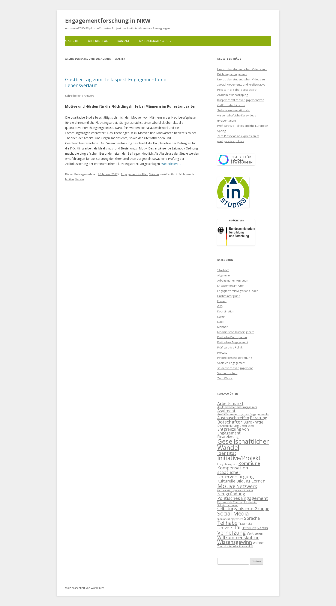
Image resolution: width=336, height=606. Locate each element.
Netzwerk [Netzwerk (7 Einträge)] (246, 486)
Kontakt (123, 41)
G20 (219, 306)
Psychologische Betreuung (234, 358)
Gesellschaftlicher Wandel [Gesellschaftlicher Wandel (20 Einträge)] (243, 444)
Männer (154, 174)
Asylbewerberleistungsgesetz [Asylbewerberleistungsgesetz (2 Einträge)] (237, 407)
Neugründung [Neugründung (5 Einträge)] (231, 494)
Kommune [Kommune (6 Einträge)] (249, 463)
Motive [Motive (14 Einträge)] (226, 486)
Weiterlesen (171, 164)
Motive (69, 179)
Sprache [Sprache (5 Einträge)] (252, 518)
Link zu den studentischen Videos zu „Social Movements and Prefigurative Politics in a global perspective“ (241, 84)
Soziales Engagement (231, 363)
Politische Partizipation (232, 337)
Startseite (72, 41)
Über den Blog (98, 41)
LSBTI (220, 322)
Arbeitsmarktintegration (232, 280)
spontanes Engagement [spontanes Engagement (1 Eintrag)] (230, 518)
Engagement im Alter (134, 174)
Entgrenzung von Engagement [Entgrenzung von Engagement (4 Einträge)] (233, 431)
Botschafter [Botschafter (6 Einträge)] (229, 422)
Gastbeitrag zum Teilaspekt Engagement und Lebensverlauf (115, 82)
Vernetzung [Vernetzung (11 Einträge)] (231, 532)
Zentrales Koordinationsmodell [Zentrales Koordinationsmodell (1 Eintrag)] (235, 546)
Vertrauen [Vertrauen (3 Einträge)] (255, 533)
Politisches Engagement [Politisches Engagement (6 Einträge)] (242, 498)
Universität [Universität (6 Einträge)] (229, 528)
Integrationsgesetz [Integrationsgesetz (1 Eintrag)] (227, 464)
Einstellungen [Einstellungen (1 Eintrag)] (247, 425)
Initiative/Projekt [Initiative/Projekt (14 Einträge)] (239, 458)
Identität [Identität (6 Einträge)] (226, 453)
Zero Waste (224, 378)
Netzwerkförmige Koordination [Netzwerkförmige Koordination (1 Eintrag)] (235, 490)
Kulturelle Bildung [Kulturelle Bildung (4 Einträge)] (233, 481)
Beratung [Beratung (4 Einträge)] (258, 417)
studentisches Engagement (235, 368)
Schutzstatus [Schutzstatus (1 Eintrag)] (250, 502)
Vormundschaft (227, 373)
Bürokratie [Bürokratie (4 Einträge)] (253, 422)
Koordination (225, 311)
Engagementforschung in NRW (107, 20)
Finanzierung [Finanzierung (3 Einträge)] (228, 436)
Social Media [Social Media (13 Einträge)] (233, 513)
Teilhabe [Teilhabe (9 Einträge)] (227, 522)
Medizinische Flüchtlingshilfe (235, 332)
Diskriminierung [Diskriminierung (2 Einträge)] (228, 426)
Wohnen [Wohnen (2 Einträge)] (258, 543)
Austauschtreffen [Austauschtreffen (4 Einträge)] (233, 417)
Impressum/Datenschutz (155, 41)
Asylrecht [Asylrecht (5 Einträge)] (226, 411)
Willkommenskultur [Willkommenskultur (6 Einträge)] (238, 537)
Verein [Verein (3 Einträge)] (262, 528)
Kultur (221, 316)
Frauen (221, 301)
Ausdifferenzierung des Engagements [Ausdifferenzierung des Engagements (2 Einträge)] (243, 414)
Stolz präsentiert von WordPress (84, 588)
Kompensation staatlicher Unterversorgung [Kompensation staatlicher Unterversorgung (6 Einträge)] (235, 472)
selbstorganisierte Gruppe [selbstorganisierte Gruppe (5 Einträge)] (243, 508)
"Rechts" (223, 270)
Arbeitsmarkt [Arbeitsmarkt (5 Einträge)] (230, 403)
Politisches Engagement (232, 342)
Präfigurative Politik (230, 347)
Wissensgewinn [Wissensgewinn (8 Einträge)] (234, 542)
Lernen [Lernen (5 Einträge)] (258, 481)
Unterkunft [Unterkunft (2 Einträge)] (249, 528)
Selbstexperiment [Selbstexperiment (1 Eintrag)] (227, 505)
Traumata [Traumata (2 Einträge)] (245, 524)
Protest (222, 352)
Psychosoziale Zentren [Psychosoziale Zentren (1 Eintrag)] (230, 502)
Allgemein (223, 275)
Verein (79, 179)
